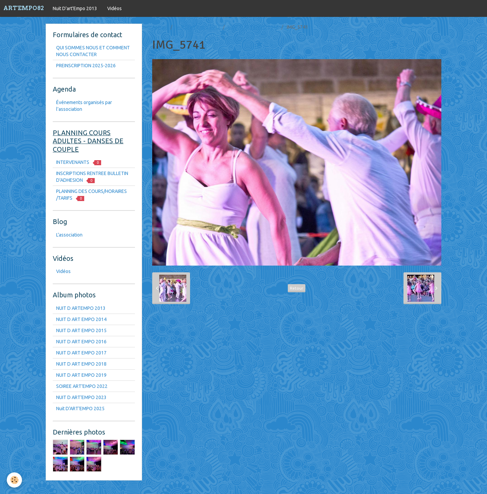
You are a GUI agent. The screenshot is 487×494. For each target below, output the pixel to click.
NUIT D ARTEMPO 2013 (81, 308)
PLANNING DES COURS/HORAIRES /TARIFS (91, 195)
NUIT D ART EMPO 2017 (81, 352)
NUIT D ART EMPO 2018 (81, 364)
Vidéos (114, 8)
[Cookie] (14, 480)
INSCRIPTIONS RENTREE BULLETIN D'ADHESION (92, 177)
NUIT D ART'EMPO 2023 (81, 397)
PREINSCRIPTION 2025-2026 (86, 65)
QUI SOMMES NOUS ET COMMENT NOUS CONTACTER (93, 51)
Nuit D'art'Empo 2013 (75, 8)
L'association (69, 235)
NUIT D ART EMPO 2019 (81, 375)
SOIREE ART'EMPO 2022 (82, 386)
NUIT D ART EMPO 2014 (81, 319)
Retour (296, 288)
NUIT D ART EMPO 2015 (253, 27)
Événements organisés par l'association (84, 106)
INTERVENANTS (78, 162)
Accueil (160, 27)
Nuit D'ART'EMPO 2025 (80, 408)
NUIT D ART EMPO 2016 (81, 341)
